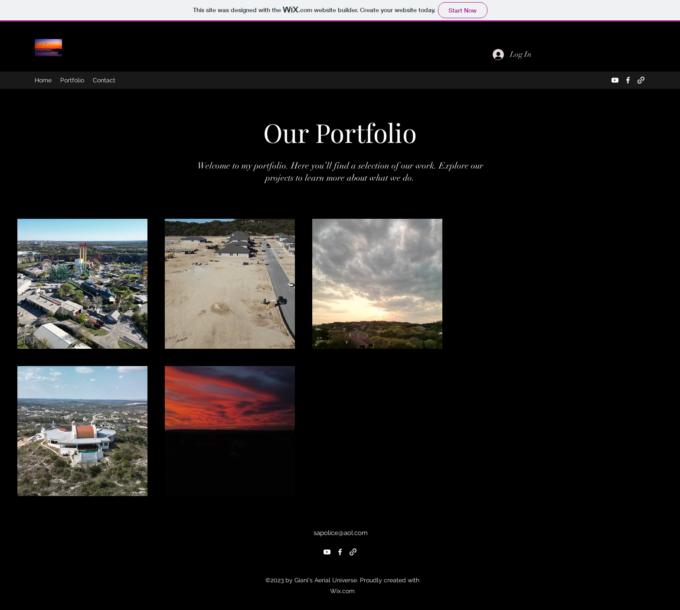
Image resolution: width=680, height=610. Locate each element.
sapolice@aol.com (341, 533)
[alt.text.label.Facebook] (628, 80)
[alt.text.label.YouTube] (615, 80)
